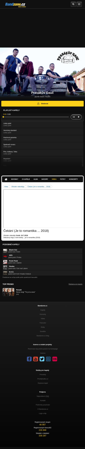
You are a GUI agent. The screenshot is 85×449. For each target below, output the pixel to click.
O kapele (26, 179)
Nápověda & (43, 396)
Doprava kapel (43, 383)
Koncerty (73, 179)
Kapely (42, 310)
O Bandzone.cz (42, 409)
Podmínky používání (43, 405)
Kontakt (42, 400)
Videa (54, 179)
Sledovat (42, 103)
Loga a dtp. (43, 413)
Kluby (43, 327)
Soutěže (43, 331)
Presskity (43, 374)
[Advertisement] (42, 28)
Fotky (63, 179)
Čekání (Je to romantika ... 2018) (39, 187)
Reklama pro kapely (75, 284)
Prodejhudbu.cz (42, 379)
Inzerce (42, 353)
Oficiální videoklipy (17, 187)
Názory (45, 179)
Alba (36, 179)
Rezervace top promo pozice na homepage (43, 349)
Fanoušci (43, 323)
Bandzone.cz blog (43, 336)
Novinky (14, 179)
